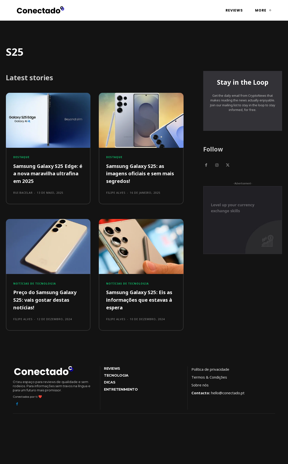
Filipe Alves (116, 194)
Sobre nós (200, 386)
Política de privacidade (210, 370)
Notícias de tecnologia (35, 285)
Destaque (21, 158)
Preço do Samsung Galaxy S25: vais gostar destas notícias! (44, 301)
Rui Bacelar (23, 194)
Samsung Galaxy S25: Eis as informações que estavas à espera (139, 301)
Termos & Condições (209, 378)
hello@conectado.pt (228, 394)
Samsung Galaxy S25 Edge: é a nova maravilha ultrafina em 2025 (47, 174)
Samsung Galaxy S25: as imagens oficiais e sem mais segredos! (139, 174)
